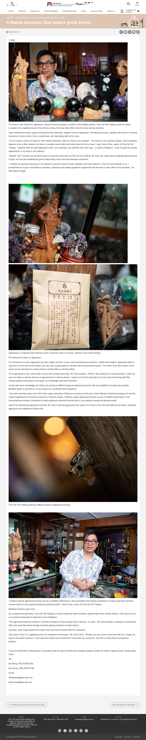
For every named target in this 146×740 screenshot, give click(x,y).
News (83, 11)
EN (13, 5)
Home (10, 11)
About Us (111, 11)
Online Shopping (51, 11)
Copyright (118, 737)
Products (21, 11)
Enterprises (35, 11)
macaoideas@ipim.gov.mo (84, 719)
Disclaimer (127, 737)
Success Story (97, 11)
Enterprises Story (70, 11)
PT (16, 5)
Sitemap (137, 737)
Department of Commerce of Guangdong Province (119, 719)
